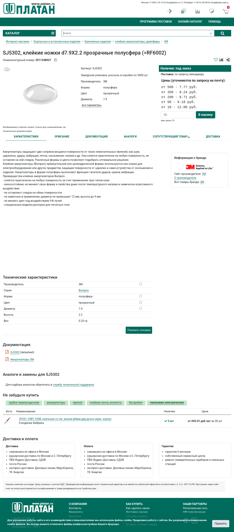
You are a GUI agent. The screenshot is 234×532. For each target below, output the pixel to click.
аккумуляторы (56, 402)
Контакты (75, 508)
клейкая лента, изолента (106, 402)
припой (77, 402)
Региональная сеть (195, 508)
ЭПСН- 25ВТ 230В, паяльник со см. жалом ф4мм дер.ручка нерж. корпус (65, 419)
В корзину (205, 114)
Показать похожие (138, 330)
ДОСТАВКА (213, 136)
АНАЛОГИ (130, 136)
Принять (221, 523)
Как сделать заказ (138, 508)
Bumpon (84, 290)
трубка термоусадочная (24, 402)
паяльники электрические (167, 402)
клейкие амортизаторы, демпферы (137, 41)
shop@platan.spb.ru (219, 2)
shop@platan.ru (173, 2)
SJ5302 (15, 352)
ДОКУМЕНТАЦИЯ (97, 136)
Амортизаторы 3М (22, 359)
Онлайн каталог (190, 21)
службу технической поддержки (73, 384)
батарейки (135, 402)
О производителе (185, 178)
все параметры (91, 105)
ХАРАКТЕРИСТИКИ (26, 136)
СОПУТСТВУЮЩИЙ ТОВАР (171, 137)
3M (204, 174)
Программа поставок (156, 21)
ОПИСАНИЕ (62, 136)
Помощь (214, 21)
